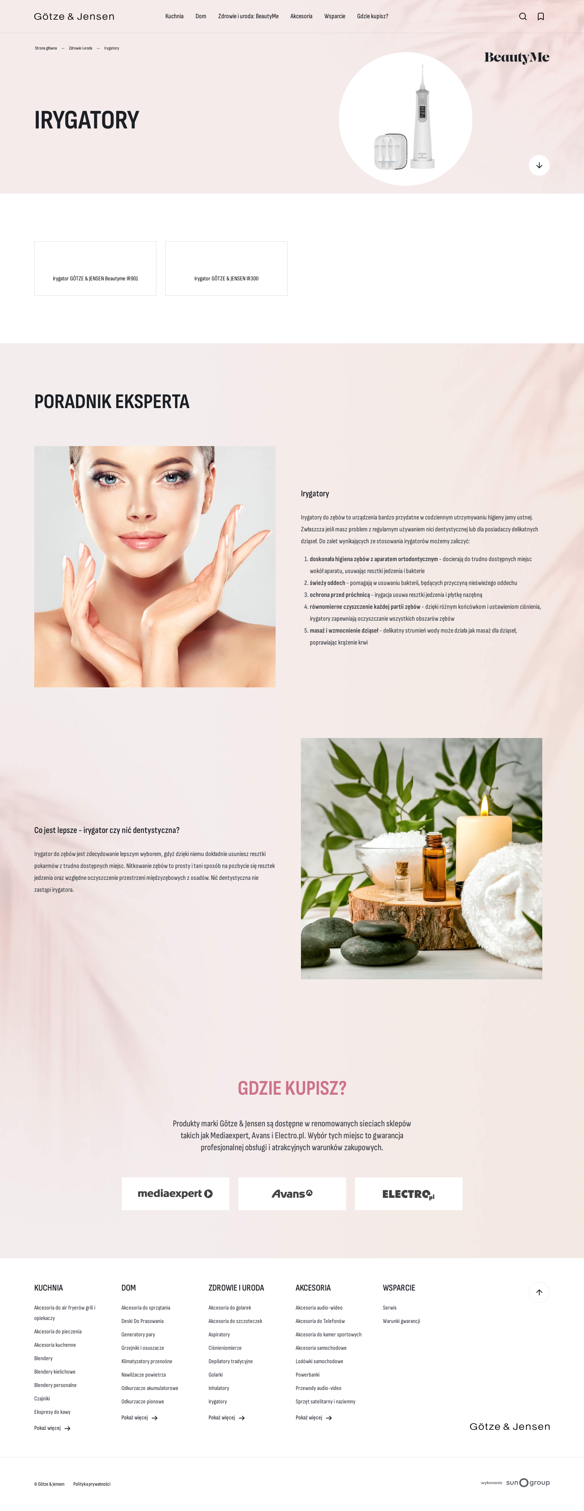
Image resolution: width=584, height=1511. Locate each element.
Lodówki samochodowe (319, 1361)
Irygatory (218, 1401)
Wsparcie (334, 16)
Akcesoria (301, 16)
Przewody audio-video (319, 1388)
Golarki (216, 1374)
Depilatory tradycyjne (231, 1361)
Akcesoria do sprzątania (145, 1307)
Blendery (43, 1358)
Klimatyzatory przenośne (146, 1361)
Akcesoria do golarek (230, 1307)
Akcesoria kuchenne (55, 1345)
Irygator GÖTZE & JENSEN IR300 (226, 278)
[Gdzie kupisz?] (539, 165)
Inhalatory (219, 1388)
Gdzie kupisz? (372, 16)
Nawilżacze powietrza (143, 1374)
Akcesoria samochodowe (321, 1348)
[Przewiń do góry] (539, 1292)
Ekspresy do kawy (52, 1412)
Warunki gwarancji (401, 1321)
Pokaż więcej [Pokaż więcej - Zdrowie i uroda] (227, 1418)
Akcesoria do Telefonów (320, 1321)
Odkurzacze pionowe (142, 1401)
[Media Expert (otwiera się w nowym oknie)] (175, 1193)
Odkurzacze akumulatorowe (149, 1388)
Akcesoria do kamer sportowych (329, 1334)
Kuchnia (174, 16)
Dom (201, 16)
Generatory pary (138, 1334)
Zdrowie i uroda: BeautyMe (248, 16)
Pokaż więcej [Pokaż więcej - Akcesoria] (314, 1418)
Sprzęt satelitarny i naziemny (325, 1401)
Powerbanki (308, 1374)
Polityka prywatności (92, 1484)
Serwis (390, 1307)
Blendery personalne (55, 1385)
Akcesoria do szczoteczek (235, 1321)
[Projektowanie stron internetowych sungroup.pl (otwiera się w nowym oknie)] (515, 1484)
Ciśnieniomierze (225, 1348)
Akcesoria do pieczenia (58, 1331)
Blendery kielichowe (55, 1371)
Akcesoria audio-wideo (319, 1307)
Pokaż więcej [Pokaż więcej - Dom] (139, 1418)
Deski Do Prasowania (142, 1321)
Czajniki (42, 1398)
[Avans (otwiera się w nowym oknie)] (292, 1193)
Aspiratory (219, 1334)
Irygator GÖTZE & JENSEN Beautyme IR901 (95, 278)
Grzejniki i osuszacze (142, 1348)
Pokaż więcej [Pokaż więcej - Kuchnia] (52, 1428)
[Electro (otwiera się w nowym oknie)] (409, 1193)
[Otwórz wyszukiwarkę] (523, 16)
